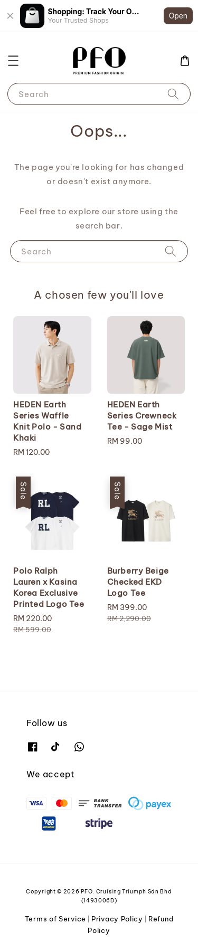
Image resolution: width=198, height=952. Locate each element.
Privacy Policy (117, 919)
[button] (13, 60)
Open (178, 15)
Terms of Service (55, 919)
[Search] (173, 93)
